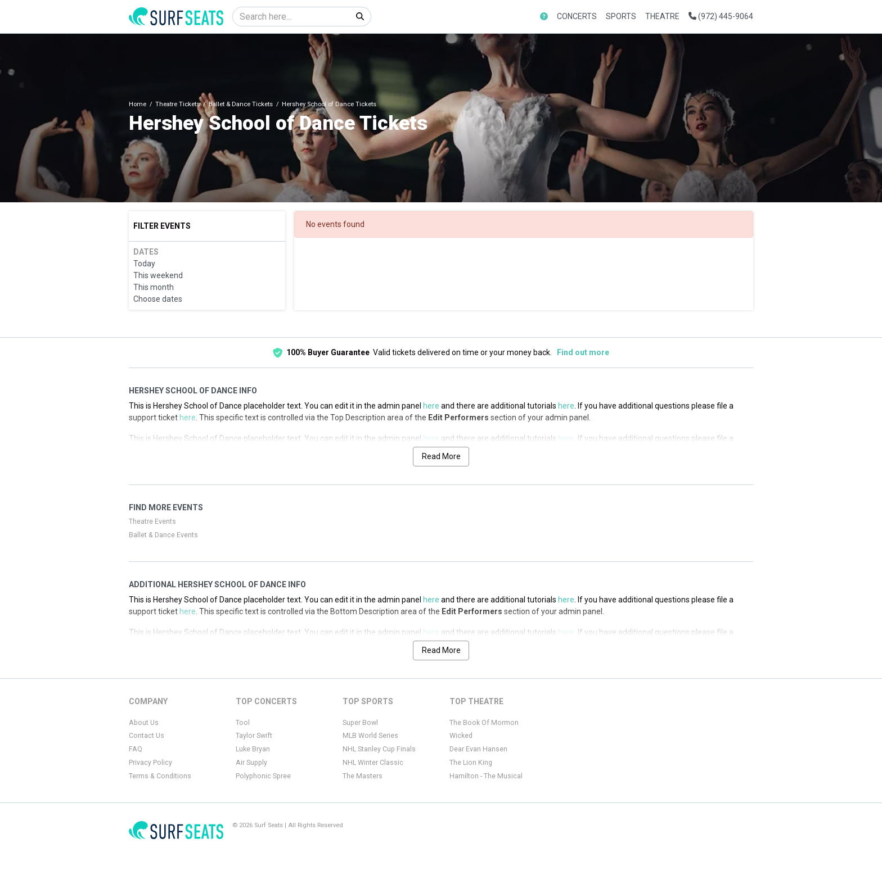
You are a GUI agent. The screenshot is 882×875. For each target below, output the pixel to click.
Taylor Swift (254, 736)
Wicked (460, 736)
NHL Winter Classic (373, 763)
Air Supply (251, 763)
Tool (243, 723)
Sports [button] (621, 16)
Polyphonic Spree (263, 776)
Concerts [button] (577, 16)
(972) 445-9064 (720, 16)
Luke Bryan (253, 749)
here (431, 405)
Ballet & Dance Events (163, 535)
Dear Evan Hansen (478, 749)
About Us (144, 723)
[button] (544, 16)
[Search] (291, 16)
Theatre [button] (662, 16)
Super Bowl (360, 723)
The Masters (362, 776)
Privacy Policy (150, 763)
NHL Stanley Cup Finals (379, 749)
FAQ (135, 749)
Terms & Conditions (160, 776)
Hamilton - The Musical (486, 776)
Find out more (583, 352)
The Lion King (470, 763)
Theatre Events (152, 521)
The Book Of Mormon (484, 723)
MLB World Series (370, 736)
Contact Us (146, 736)
